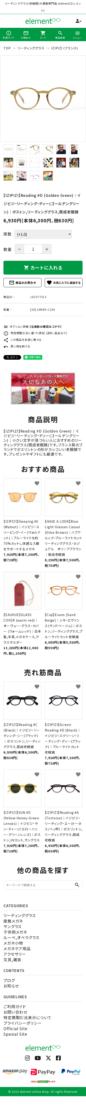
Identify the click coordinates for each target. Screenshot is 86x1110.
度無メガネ (13, 921)
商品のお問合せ (22, 282)
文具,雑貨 (12, 959)
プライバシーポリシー (22, 1023)
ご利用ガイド (14, 1006)
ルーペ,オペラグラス (21, 937)
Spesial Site (15, 1034)
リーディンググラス (19, 915)
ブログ (9, 980)
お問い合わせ (15, 1012)
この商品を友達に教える (22, 339)
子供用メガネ (15, 932)
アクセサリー (14, 954)
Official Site (15, 1028)
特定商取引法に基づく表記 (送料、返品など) (35, 333)
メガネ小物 (13, 943)
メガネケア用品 (17, 948)
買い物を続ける (17, 346)
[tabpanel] (43, 98)
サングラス (12, 926)
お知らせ (11, 986)
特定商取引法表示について (27, 1017)
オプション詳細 (32, 326)
